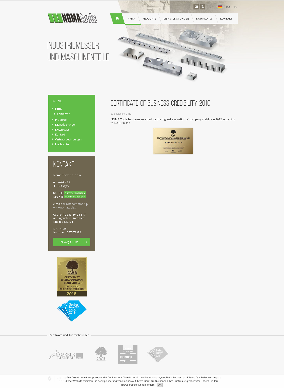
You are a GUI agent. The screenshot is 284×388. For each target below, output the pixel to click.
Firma (58, 108)
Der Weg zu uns (68, 242)
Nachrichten (62, 144)
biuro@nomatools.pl (75, 204)
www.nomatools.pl (65, 207)
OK (160, 384)
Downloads (62, 129)
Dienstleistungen (65, 124)
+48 (72, 193)
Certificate (63, 114)
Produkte (61, 120)
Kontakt (60, 134)
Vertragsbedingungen (68, 139)
